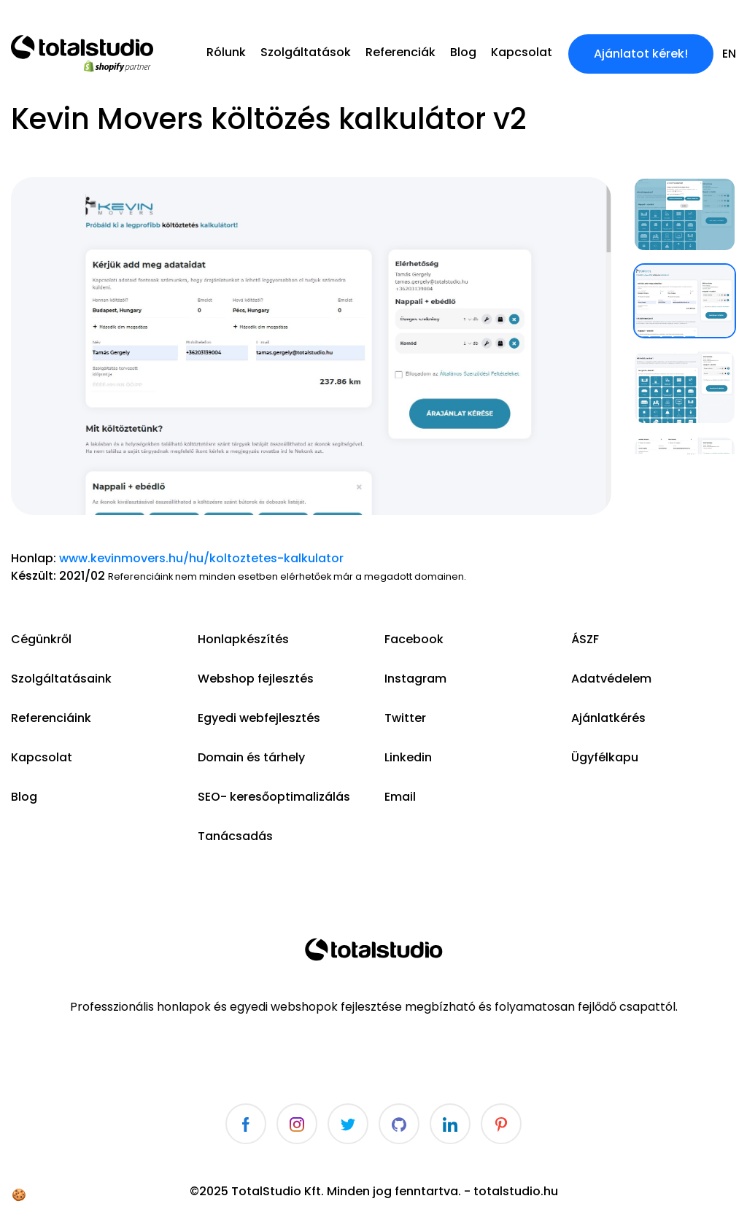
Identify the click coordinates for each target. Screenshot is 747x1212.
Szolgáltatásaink (61, 678)
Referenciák (400, 52)
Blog (463, 52)
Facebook (414, 639)
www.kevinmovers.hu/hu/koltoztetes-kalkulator (201, 558)
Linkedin (408, 757)
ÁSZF (585, 639)
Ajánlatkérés (608, 718)
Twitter (405, 718)
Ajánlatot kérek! (641, 53)
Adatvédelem (611, 678)
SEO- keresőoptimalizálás (274, 796)
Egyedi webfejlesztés (259, 718)
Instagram (415, 678)
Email (400, 796)
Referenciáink (51, 718)
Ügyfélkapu (604, 757)
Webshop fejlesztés (256, 678)
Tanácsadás (235, 836)
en (729, 53)
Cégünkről (41, 639)
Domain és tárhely (251, 757)
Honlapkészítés (243, 639)
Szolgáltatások (305, 52)
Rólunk (226, 52)
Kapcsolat (521, 52)
